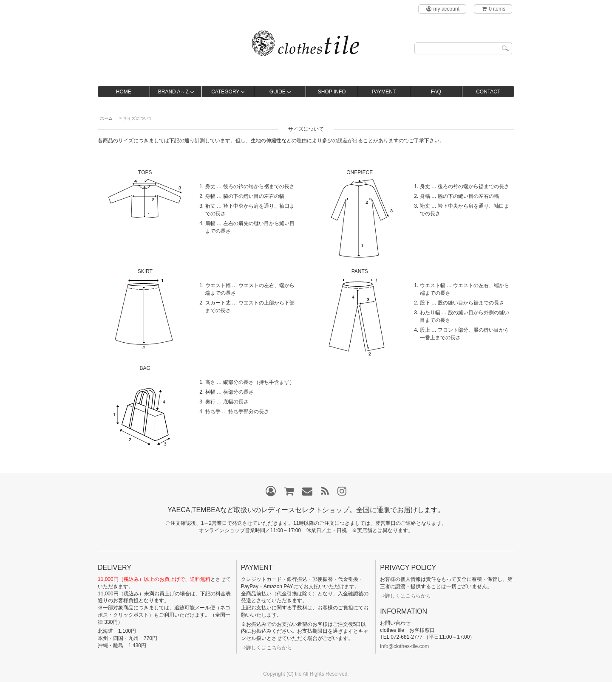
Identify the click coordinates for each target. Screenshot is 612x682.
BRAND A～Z (173, 92)
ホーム (106, 118)
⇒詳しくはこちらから (266, 648)
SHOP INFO (332, 92)
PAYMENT (384, 92)
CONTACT (488, 92)
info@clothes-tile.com (404, 646)
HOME (123, 92)
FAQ (436, 92)
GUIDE (277, 92)
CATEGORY (225, 92)
